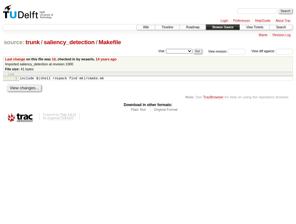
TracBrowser (213, 98)
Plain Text (138, 110)
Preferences (241, 20)
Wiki (146, 27)
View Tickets (254, 27)
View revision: (218, 51)
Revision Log (282, 35)
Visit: (161, 51)
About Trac (282, 20)
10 (53, 59)
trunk (33, 42)
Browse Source (222, 27)
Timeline (167, 27)
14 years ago (106, 59)
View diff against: (272, 51)
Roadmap (193, 27)
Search (281, 27)
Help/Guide (262, 20)
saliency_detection (69, 42)
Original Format (165, 110)
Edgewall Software (60, 119)
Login (224, 20)
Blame (263, 35)
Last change (15, 59)
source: (14, 42)
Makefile (110, 42)
